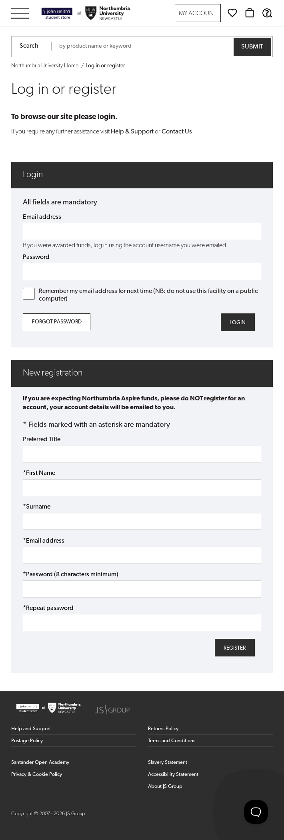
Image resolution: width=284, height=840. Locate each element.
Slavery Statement (167, 762)
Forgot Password (57, 322)
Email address (42, 217)
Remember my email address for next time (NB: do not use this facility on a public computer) (140, 295)
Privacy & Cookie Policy (36, 774)
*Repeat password (48, 608)
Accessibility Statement (173, 774)
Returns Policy (163, 728)
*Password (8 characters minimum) (70, 574)
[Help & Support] (267, 12)
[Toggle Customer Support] (256, 812)
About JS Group (165, 786)
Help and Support (31, 728)
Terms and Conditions (171, 740)
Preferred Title (41, 439)
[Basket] (249, 12)
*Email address (43, 541)
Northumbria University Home (44, 66)
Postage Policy (27, 740)
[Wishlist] (232, 12)
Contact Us (177, 132)
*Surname (36, 507)
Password (36, 257)
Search (29, 46)
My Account (197, 14)
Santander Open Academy (40, 762)
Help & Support (132, 132)
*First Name (39, 473)
